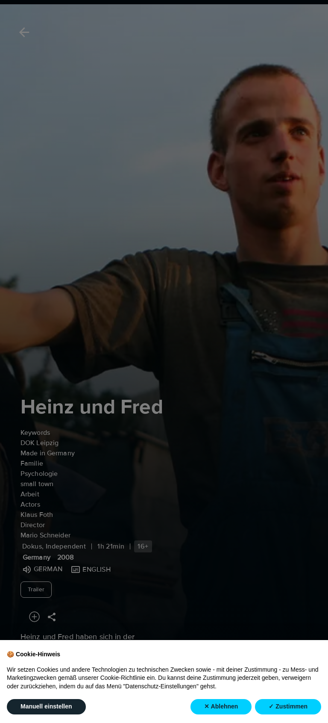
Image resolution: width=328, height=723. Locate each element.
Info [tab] (108, 702)
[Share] (51, 617)
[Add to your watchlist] (34, 617)
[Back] (22, 32)
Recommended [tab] (49, 702)
